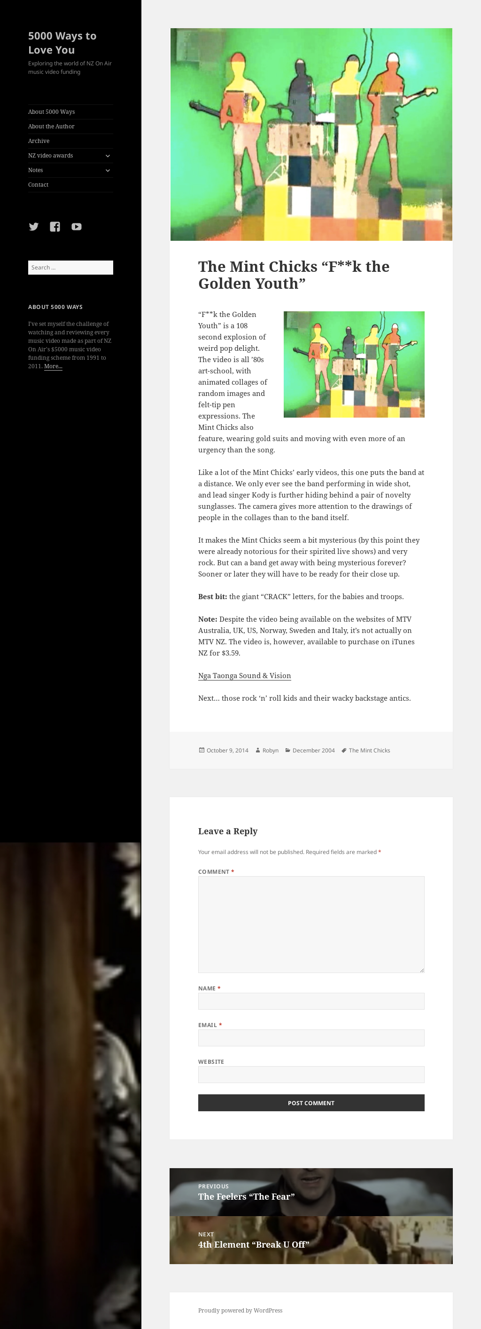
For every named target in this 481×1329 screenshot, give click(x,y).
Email (210, 1025)
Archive (38, 141)
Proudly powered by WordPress (240, 1310)
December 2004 (314, 750)
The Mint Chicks (369, 750)
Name (209, 988)
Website (211, 1062)
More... (53, 366)
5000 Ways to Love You (62, 42)
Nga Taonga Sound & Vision (244, 675)
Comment (216, 872)
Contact (38, 185)
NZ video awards (50, 155)
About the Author (51, 126)
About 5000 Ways (51, 112)
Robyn (271, 750)
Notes (35, 170)
